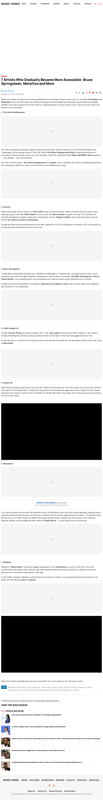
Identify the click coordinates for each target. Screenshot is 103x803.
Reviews (56, 4)
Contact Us (41, 791)
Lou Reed (75, 690)
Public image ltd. (34, 687)
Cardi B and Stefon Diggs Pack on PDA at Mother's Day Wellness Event (38, 750)
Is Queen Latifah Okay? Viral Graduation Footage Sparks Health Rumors (39, 727)
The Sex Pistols (70, 687)
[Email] (96, 93)
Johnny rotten (57, 687)
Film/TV (66, 4)
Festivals (87, 4)
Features (33, 4)
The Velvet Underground (59, 690)
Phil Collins (31, 690)
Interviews (45, 4)
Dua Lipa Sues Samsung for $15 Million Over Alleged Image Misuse (36, 715)
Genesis (22, 690)
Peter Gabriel (42, 690)
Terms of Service (55, 791)
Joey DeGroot (9, 91)
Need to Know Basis (46, 503)
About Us (31, 791)
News (24, 4)
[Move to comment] (100, 93)
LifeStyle (76, 4)
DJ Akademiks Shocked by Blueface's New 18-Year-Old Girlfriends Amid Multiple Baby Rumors (47, 762)
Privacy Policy (69, 791)
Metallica (12, 687)
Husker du (82, 687)
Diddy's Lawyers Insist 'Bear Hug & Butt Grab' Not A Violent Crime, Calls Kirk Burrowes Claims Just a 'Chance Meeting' (56, 738)
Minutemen (21, 687)
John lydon (46, 687)
